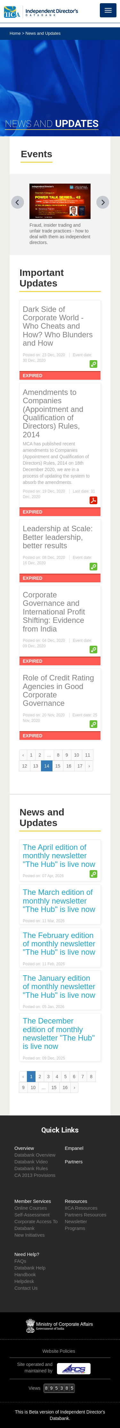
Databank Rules (31, 1168)
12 (24, 766)
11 (87, 755)
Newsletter (76, 1221)
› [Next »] (89, 766)
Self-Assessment (32, 1214)
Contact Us (26, 1288)
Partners (74, 1161)
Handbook (25, 1274)
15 (57, 766)
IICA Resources (81, 1208)
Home (16, 33)
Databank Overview (34, 1155)
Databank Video (31, 1161)
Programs (75, 1228)
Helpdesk (24, 1281)
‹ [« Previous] (23, 755)
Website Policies (59, 1351)
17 (80, 766)
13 (35, 766)
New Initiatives (29, 1235)
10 (76, 755)
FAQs (20, 1261)
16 (68, 766)
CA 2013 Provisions (34, 1175)
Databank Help (29, 1267)
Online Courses (30, 1208)
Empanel (74, 1148)
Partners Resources (86, 1214)
